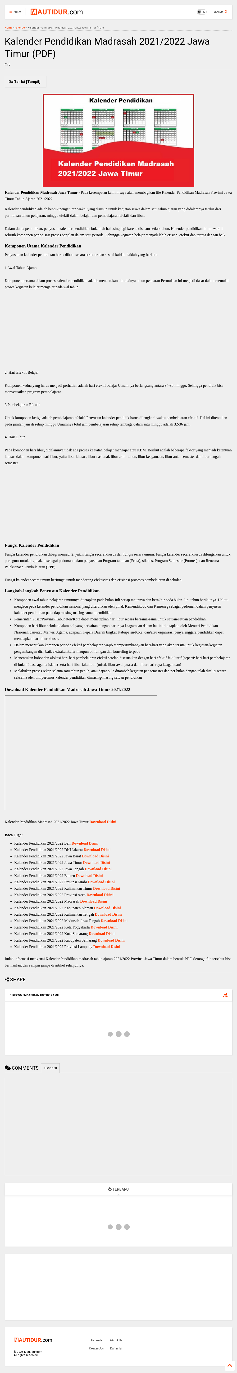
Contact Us (96, 1348)
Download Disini (102, 822)
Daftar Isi (116, 1348)
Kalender (20, 27)
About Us (116, 1340)
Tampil (33, 81)
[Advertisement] (118, 334)
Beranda (96, 1340)
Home (9, 27)
